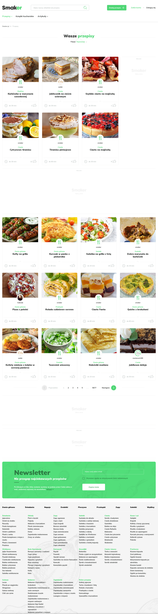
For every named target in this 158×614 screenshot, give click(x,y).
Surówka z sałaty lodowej (89, 521)
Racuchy (5, 524)
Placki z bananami (9, 543)
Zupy (118, 507)
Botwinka (82, 552)
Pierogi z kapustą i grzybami (39, 565)
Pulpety (31, 521)
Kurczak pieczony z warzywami (142, 534)
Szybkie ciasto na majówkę (100, 93)
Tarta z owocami (111, 552)
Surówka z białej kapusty (88, 543)
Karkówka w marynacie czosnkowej (20, 95)
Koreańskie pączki (60, 565)
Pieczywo (82, 507)
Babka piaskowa (8, 568)
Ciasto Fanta (98, 309)
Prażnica (5, 545)
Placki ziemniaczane (35, 526)
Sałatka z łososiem (86, 524)
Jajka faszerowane (9, 552)
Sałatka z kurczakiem (87, 526)
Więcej (49, 489)
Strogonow (6, 588)
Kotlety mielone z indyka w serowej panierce (20, 366)
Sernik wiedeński (85, 565)
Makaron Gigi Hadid (35, 604)
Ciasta (60, 91)
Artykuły (43, 16)
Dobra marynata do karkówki (137, 255)
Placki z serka (7, 534)
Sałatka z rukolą (85, 532)
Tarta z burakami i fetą (88, 585)
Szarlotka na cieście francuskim (65, 560)
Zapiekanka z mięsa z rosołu (64, 593)
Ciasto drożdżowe (111, 521)
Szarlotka (108, 524)
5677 (94, 388)
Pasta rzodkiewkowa (87, 560)
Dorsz (30, 532)
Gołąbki (133, 518)
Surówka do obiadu (86, 518)
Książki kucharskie (25, 16)
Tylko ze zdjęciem (18, 49)
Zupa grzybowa (34, 557)
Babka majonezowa (112, 557)
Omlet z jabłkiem (8, 532)
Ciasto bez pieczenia (112, 534)
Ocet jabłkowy (135, 554)
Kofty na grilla (20, 254)
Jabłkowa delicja (138, 365)
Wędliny (20, 91)
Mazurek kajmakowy (112, 554)
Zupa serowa (58, 534)
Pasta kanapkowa (9, 526)
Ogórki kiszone (135, 557)
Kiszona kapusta (136, 552)
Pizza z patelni (20, 309)
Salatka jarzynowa (86, 529)
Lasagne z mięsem (60, 596)
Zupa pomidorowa (60, 543)
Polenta (133, 540)
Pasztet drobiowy (9, 557)
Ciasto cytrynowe (111, 537)
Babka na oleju (110, 526)
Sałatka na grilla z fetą (98, 254)
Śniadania (29, 507)
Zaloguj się (151, 8)
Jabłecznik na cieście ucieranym (60, 95)
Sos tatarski (6, 571)
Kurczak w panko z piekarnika (59, 255)
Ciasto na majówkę (100, 149)
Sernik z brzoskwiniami (88, 562)
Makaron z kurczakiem (36, 524)
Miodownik (109, 540)
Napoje (47, 507)
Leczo (4, 582)
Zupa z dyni (57, 521)
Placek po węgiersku (10, 585)
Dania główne (20, 251)
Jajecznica (6, 518)
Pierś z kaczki (33, 518)
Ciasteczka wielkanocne (11, 560)
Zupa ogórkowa (59, 540)
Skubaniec (109, 543)
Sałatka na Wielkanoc (87, 534)
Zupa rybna (32, 554)
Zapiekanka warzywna (62, 591)
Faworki (56, 554)
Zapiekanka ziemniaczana (63, 588)
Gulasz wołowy (8, 591)
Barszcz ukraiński (60, 526)
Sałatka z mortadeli (86, 537)
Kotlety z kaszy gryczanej (139, 524)
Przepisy (7, 16)
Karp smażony (33, 562)
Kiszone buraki (135, 565)
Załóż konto (136, 8)
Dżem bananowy (136, 571)
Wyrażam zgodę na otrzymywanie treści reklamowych (105, 478)
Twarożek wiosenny (59, 365)
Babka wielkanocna (9, 562)
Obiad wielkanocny (9, 554)
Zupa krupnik (58, 524)
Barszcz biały (58, 529)
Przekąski (59, 307)
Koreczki (56, 562)
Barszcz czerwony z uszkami (38, 552)
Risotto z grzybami (137, 526)
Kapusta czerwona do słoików (141, 568)
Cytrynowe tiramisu (20, 149)
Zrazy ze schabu (34, 537)
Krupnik (133, 521)
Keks (29, 573)
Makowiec (108, 532)
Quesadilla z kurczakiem (88, 596)
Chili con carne (7, 593)
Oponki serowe (59, 557)
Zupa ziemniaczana (60, 532)
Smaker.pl (5, 26)
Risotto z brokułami (137, 529)
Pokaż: (79, 42)
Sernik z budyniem (112, 518)
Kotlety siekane (34, 529)
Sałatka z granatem (86, 540)
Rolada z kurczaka (86, 588)
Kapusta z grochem (35, 560)
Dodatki (138, 251)
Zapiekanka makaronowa (38, 534)
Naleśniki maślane (98, 365)
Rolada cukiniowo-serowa (59, 309)
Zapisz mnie (94, 487)
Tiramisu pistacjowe (60, 149)
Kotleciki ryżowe (136, 537)
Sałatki (98, 251)
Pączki (55, 552)
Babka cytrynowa (9, 565)
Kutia (30, 571)
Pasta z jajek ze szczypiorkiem (90, 554)
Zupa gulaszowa (59, 537)
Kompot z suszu (34, 568)
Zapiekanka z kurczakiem (63, 585)
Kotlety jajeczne (85, 582)
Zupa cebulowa (59, 545)
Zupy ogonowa (59, 518)
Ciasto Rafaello (110, 529)
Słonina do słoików (137, 576)
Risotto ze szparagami (138, 532)
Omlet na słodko (8, 521)
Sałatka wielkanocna (10, 573)
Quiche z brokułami (137, 309)
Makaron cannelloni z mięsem (39, 612)
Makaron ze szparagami (88, 557)
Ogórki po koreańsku (138, 573)
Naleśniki (5, 529)
